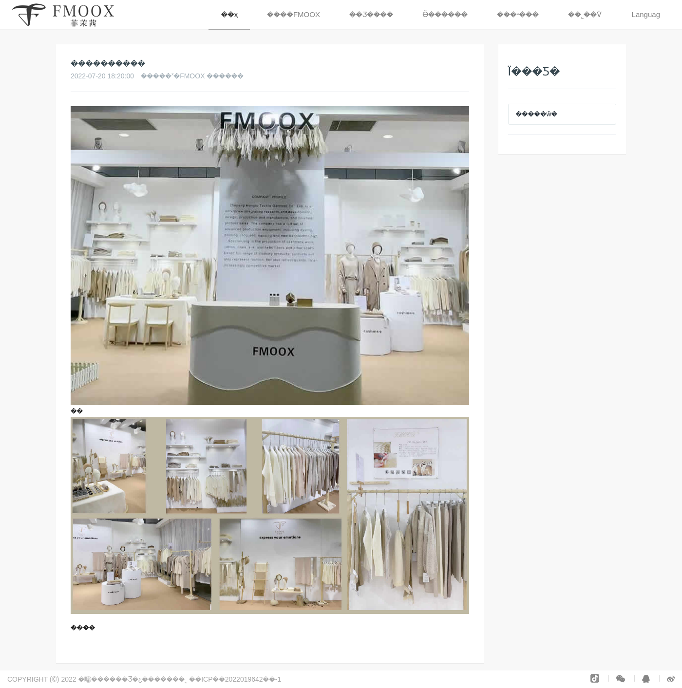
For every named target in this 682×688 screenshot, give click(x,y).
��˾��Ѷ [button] (585, 14)
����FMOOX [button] (293, 14)
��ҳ (229, 14)
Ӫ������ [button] (445, 14)
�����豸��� (311, 679)
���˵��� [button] (518, 14)
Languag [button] (646, 14)
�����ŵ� (537, 114)
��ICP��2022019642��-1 (236, 679)
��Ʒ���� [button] (371, 14)
